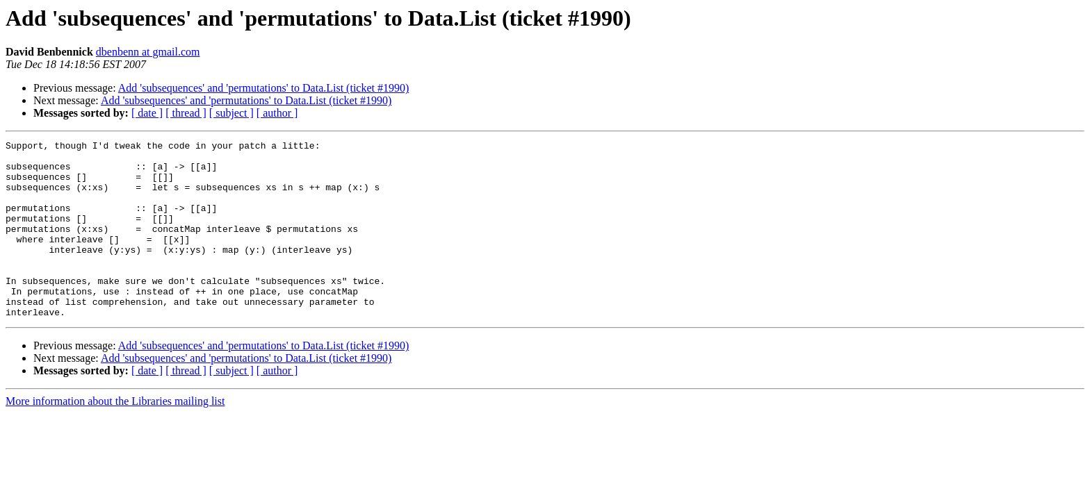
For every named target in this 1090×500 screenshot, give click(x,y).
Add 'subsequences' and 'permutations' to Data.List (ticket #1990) (263, 88)
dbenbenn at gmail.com (148, 52)
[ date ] (147, 113)
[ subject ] (231, 113)
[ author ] (277, 113)
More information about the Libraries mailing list (115, 436)
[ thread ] (185, 113)
